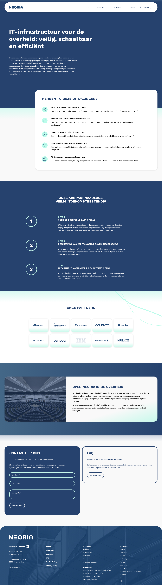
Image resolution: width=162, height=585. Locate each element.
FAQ (47, 558)
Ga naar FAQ (95, 475)
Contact (146, 7)
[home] (16, 7)
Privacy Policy (51, 566)
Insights (132, 7)
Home (87, 7)
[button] (102, 7)
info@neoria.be (15, 554)
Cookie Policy (51, 562)
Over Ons (117, 7)
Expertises (87, 567)
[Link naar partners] (38, 325)
